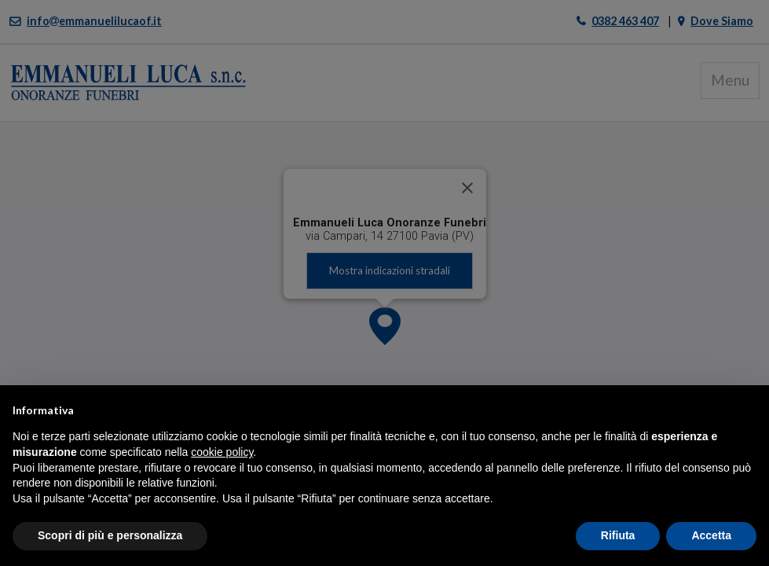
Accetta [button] (711, 535)
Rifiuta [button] (618, 535)
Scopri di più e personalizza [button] (110, 535)
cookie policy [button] (222, 452)
